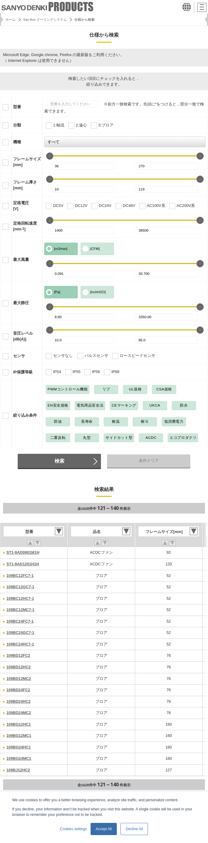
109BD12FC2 (18, 655)
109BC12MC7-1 (20, 609)
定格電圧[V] (21, 206)
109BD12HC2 (18, 667)
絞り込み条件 (25, 415)
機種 (17, 142)
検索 (59, 461)
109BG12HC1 (18, 724)
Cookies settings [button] (73, 829)
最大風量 (21, 259)
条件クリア (149, 460)
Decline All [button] (134, 829)
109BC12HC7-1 (20, 598)
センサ (19, 356)
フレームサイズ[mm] (27, 162)
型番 (17, 107)
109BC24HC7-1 (20, 644)
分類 (17, 125)
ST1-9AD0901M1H (22, 552)
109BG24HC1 (18, 747)
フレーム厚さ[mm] (25, 185)
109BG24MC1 (18, 758)
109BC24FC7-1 (20, 621)
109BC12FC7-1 (20, 575)
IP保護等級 (23, 372)
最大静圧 (21, 303)
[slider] (49, 156)
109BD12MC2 (18, 678)
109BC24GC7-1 (20, 632)
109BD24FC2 (18, 690)
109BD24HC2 (18, 701)
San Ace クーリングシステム (45, 19)
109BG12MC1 (18, 735)
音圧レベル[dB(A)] (23, 336)
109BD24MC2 (18, 712)
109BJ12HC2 (18, 770)
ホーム (10, 19)
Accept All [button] (104, 829)
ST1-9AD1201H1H (22, 564)
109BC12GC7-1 (20, 587)
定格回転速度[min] (25, 226)
